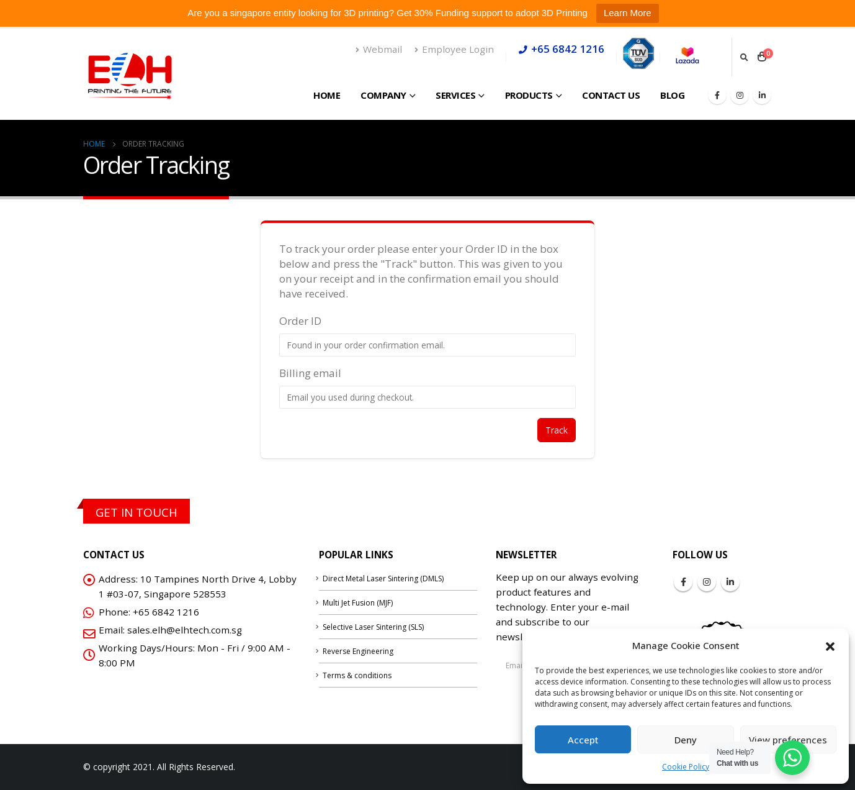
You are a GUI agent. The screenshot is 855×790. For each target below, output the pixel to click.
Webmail (379, 49)
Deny (685, 739)
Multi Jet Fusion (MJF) (358, 602)
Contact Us (611, 95)
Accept (583, 739)
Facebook (683, 582)
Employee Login (454, 49)
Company (383, 95)
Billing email (310, 373)
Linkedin (730, 582)
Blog (672, 95)
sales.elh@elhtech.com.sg (184, 630)
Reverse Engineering (358, 651)
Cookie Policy (685, 766)
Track (556, 430)
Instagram (706, 582)
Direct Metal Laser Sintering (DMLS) (383, 578)
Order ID (300, 321)
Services (455, 95)
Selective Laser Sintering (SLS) (373, 627)
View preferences (788, 739)
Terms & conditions (357, 675)
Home (326, 95)
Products (529, 95)
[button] (830, 645)
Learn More (627, 12)
